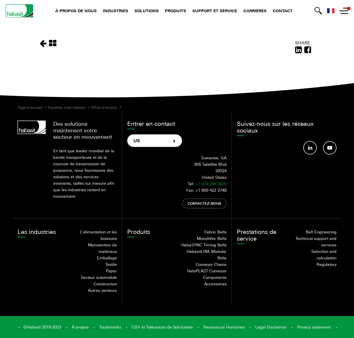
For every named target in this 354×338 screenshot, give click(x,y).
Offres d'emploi (104, 107)
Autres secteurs (102, 290)
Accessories (215, 283)
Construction (105, 283)
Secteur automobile (99, 277)
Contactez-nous (204, 203)
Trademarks (110, 327)
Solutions (146, 10)
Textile (111, 264)
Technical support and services (316, 241)
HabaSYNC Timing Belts (204, 244)
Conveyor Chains (211, 264)
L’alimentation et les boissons (98, 235)
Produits (175, 10)
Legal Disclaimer (271, 327)
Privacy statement (314, 327)
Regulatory (327, 264)
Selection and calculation (324, 254)
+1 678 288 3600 (211, 183)
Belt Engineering (321, 231)
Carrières (255, 10)
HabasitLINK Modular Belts (207, 254)
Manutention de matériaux (102, 248)
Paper (111, 270)
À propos (80, 327)
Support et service (214, 10)
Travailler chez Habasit (66, 107)
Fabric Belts (215, 231)
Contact (283, 10)
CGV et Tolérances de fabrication (162, 327)
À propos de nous (76, 10)
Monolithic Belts (212, 238)
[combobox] (154, 140)
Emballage (107, 257)
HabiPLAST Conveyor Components (207, 274)
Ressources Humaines (224, 327)
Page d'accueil (29, 107)
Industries (115, 10)
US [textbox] (136, 140)
